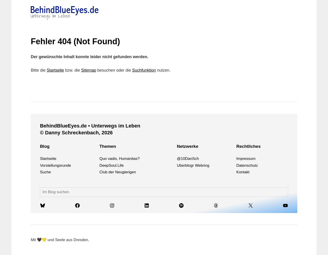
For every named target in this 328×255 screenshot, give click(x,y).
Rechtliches (248, 146)
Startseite (55, 70)
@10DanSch (188, 158)
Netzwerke (187, 146)
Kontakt (243, 172)
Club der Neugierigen (117, 172)
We (198, 165)
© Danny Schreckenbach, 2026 (76, 132)
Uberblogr (185, 165)
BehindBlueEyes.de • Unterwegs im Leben (90, 126)
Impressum (246, 158)
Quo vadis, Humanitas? (119, 158)
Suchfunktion (144, 70)
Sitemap (88, 70)
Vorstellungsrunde (55, 165)
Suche (45, 172)
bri (203, 165)
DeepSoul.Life (111, 165)
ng (207, 165)
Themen (107, 146)
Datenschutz (247, 165)
